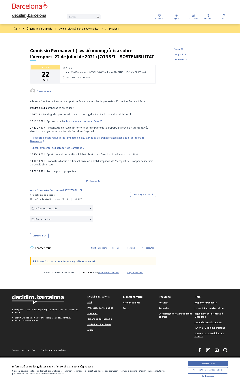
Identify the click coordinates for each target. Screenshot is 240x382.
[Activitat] (208, 16)
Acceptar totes (208, 363)
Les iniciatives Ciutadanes (208, 322)
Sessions (114, 28)
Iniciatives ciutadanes (99, 324)
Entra (126, 308)
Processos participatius (100, 307)
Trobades (164, 308)
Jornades (92, 313)
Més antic (131, 247)
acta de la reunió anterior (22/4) (82, 121)
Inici (89, 302)
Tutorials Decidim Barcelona (210, 327)
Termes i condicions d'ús (23, 350)
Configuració (207, 376)
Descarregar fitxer (143, 194)
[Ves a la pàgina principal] (29, 17)
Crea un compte (131, 302)
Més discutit (148, 247)
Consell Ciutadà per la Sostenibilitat (79, 28)
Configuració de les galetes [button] (53, 350)
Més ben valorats (99, 247)
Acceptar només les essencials (207, 369)
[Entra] (224, 16)
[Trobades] (193, 16)
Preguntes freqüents (206, 302)
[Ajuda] (176, 16)
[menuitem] (104, 302)
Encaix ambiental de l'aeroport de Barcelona (58, 148)
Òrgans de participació (39, 28)
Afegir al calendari (135, 272)
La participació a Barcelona (209, 308)
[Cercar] (84, 16)
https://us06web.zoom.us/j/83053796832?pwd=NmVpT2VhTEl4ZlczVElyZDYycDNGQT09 (106, 72)
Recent (115, 247)
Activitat (163, 302)
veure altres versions (109, 272)
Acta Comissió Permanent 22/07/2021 (56, 190)
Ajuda (90, 329)
